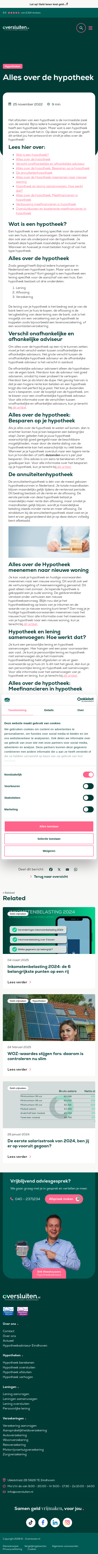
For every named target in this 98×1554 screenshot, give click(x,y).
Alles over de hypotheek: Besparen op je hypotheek (53, 168)
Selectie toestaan (49, 838)
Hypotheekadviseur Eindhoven (25, 1345)
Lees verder (17, 982)
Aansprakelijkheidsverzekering (25, 1430)
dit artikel (19, 407)
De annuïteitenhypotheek (34, 173)
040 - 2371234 (27, 1199)
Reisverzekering (14, 1445)
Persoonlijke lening (16, 1408)
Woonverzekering (15, 1440)
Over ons (9, 1336)
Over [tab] (80, 710)
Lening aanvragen (16, 1394)
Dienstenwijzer (11, 1546)
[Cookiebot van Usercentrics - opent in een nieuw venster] (77, 699)
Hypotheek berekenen (18, 1363)
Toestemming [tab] (17, 710)
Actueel (8, 1341)
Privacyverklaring (12, 1549)
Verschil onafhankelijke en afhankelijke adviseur (50, 164)
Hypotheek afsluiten (17, 1372)
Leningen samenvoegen (20, 1399)
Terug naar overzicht (51, 876)
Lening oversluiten (16, 1404)
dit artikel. (64, 467)
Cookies (32, 1549)
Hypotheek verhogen (18, 1377)
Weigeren (49, 850)
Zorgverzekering (15, 1454)
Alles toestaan (49, 826)
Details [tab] (49, 710)
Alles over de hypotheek (33, 159)
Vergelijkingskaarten (35, 1546)
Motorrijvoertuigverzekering (23, 1450)
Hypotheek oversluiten (19, 1367)
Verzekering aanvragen (20, 1426)
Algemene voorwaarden (65, 1546)
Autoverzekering (15, 1435)
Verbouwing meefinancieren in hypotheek (46, 204)
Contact (8, 1331)
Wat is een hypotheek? (32, 155)
